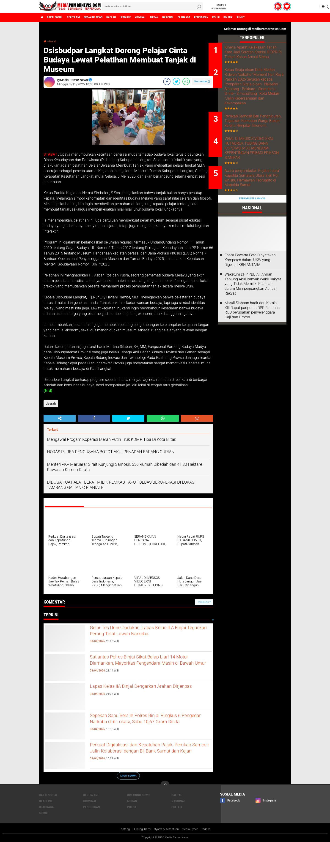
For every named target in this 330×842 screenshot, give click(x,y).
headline (144, 17)
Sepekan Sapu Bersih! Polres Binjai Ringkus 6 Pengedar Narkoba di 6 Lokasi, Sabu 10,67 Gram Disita (148, 724)
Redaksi (209, 829)
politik (271, 17)
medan (180, 17)
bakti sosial (59, 17)
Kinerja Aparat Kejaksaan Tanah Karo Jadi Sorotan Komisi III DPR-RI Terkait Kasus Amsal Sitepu (254, 54)
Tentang (120, 829)
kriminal (163, 17)
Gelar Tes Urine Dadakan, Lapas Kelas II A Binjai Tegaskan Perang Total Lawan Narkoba (148, 632)
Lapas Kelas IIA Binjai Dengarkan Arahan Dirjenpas (142, 690)
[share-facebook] (166, 81)
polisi (256, 17)
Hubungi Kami (139, 829)
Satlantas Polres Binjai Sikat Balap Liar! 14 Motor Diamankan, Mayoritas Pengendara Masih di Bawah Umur (144, 665)
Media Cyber (192, 829)
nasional (198, 17)
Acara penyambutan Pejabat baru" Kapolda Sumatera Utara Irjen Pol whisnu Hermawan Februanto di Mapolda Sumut (258, 202)
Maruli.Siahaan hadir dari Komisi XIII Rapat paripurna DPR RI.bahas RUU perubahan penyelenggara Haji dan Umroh (252, 334)
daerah (127, 17)
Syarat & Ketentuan (166, 829)
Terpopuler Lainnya (252, 223)
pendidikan (238, 17)
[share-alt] (60, 418)
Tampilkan (204, 602)
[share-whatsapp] (186, 81)
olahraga (217, 17)
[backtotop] (165, 785)
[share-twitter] (176, 81)
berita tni (81, 17)
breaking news (105, 17)
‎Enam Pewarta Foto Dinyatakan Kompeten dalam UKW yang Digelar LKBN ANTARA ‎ (250, 284)
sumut (287, 17)
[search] (152, 6)
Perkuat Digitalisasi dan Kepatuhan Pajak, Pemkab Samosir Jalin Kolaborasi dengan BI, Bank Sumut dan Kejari (147, 753)
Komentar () (202, 81)
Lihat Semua (128, 775)
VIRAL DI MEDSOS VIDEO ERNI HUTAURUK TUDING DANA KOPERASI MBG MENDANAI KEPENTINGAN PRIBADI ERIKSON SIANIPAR (258, 171)
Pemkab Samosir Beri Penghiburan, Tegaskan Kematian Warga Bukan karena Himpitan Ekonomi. (255, 140)
